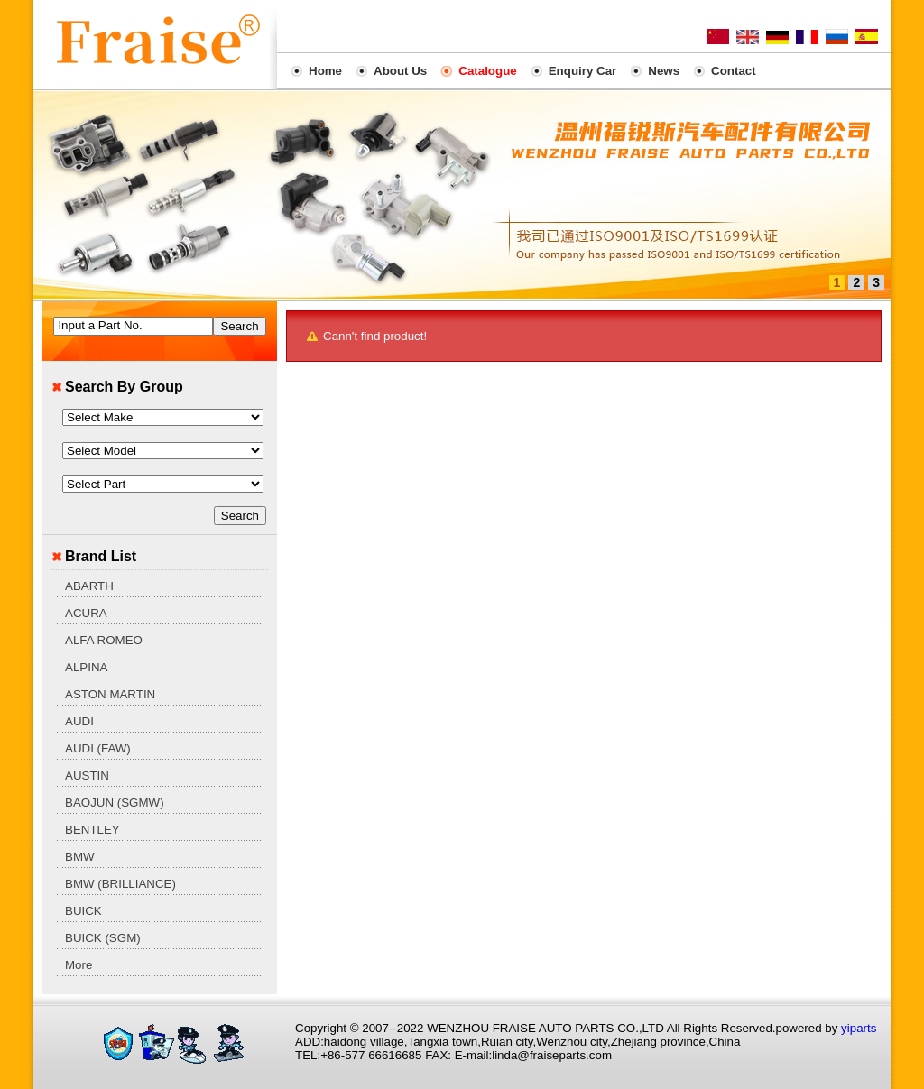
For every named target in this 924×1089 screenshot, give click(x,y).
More (78, 965)
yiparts (858, 1028)
